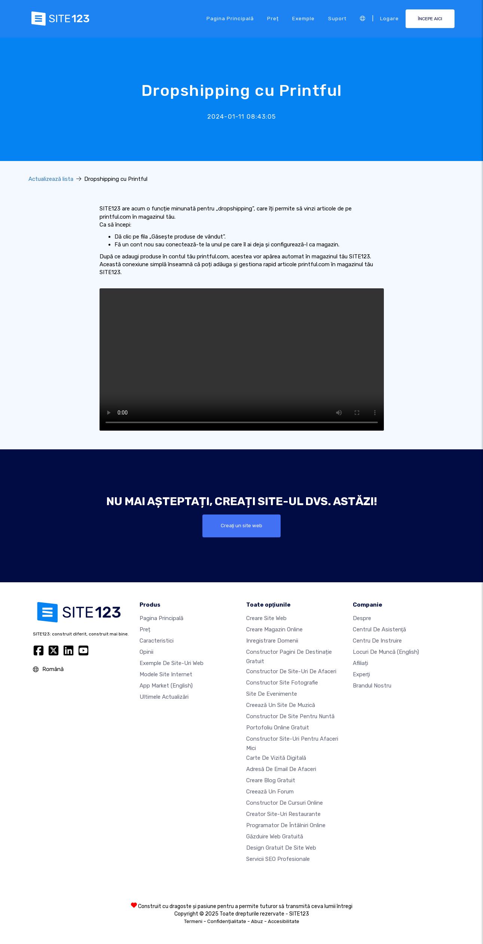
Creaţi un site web (242, 526)
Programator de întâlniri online (285, 825)
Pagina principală (230, 18)
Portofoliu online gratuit (277, 727)
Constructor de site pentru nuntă (290, 716)
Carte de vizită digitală (276, 758)
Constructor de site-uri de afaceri (291, 671)
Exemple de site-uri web (172, 663)
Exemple (303, 18)
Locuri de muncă (386, 652)
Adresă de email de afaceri (281, 769)
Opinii (146, 652)
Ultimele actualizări (164, 697)
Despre (362, 618)
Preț (273, 18)
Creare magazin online (274, 629)
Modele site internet (166, 674)
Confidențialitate (226, 921)
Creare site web (266, 618)
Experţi (361, 674)
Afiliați (360, 663)
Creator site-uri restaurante (283, 814)
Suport (337, 18)
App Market (166, 686)
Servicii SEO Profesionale (278, 859)
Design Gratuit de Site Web (281, 847)
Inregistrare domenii (272, 641)
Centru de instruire (377, 641)
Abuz (257, 921)
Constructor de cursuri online (284, 802)
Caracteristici (157, 641)
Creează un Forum (270, 791)
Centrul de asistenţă (379, 629)
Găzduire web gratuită (274, 836)
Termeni (193, 921)
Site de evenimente (271, 693)
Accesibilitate (283, 921)
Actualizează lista (50, 179)
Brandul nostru (372, 686)
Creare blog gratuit (270, 780)
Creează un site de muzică (280, 705)
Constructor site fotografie (282, 682)
